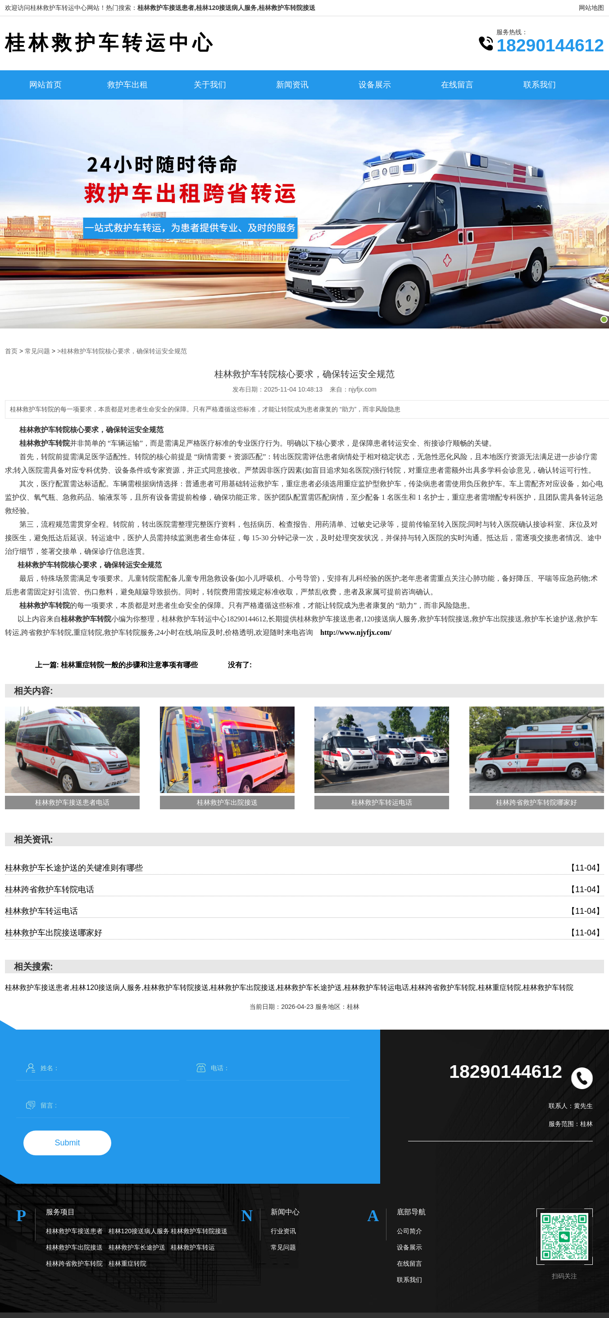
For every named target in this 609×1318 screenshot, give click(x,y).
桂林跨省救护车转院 (74, 1263)
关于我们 (210, 84)
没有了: (240, 665)
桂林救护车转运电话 (304, 911)
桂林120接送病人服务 (139, 1231)
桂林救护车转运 (193, 1247)
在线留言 (457, 84)
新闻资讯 (292, 84)
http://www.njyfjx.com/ (355, 632)
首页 (11, 351)
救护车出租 (127, 84)
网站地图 (591, 7)
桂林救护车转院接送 (199, 1231)
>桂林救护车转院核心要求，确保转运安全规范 (122, 351)
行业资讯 (283, 1231)
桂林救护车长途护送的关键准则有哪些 (304, 868)
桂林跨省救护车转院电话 (304, 890)
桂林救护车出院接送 (74, 1247)
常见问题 (37, 351)
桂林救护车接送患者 (74, 1231)
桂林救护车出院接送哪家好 (304, 933)
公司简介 (409, 1231)
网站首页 (45, 84)
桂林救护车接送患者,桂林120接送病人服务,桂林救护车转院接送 (226, 7)
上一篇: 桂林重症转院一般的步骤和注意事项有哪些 (116, 665)
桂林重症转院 (127, 1263)
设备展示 (375, 84)
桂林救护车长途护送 (137, 1247)
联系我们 (539, 84)
